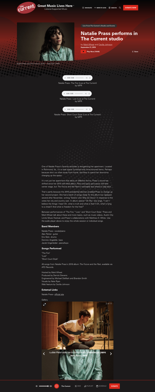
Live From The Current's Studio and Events (99, 26)
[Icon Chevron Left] (44, 353)
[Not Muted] (36, 386)
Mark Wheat (88, 45)
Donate (114, 386)
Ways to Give (100, 8)
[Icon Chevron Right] (110, 353)
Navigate (87, 8)
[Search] (120, 7)
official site (59, 295)
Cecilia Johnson (105, 45)
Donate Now (130, 8)
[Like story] (135, 51)
